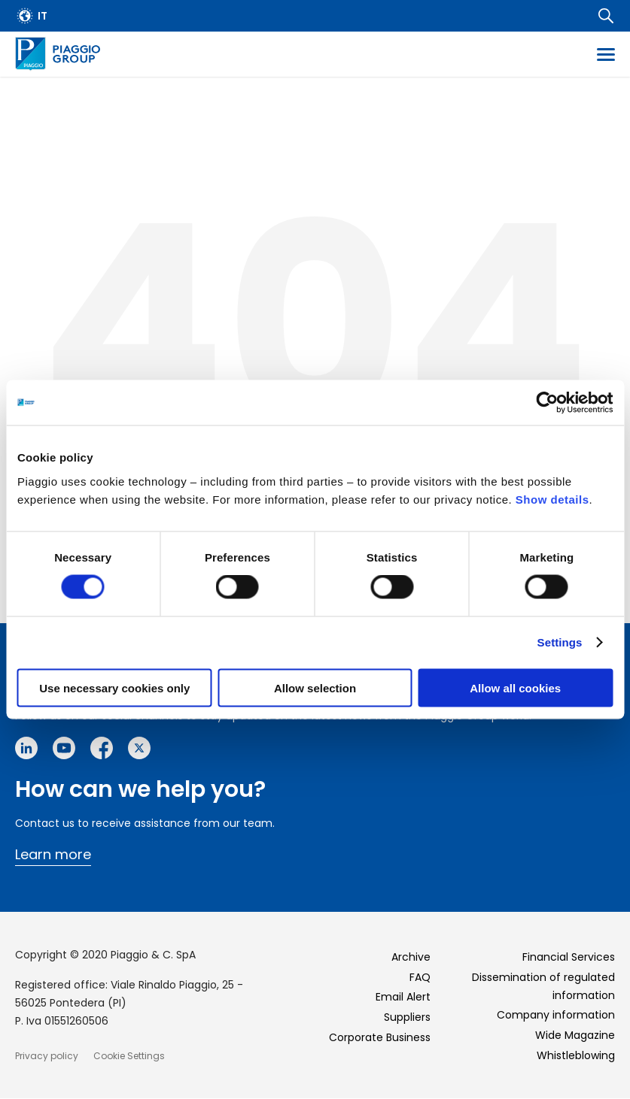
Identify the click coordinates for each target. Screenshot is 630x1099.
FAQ (420, 977)
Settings (560, 642)
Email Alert (403, 996)
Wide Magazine (575, 1035)
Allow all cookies (515, 687)
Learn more (53, 854)
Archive (411, 956)
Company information (556, 1014)
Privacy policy (46, 1055)
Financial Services (568, 956)
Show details (552, 498)
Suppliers (407, 1017)
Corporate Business (380, 1037)
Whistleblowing (576, 1055)
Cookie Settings (129, 1055)
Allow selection (315, 687)
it (42, 15)
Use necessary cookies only (114, 687)
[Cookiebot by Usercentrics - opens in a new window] (547, 403)
